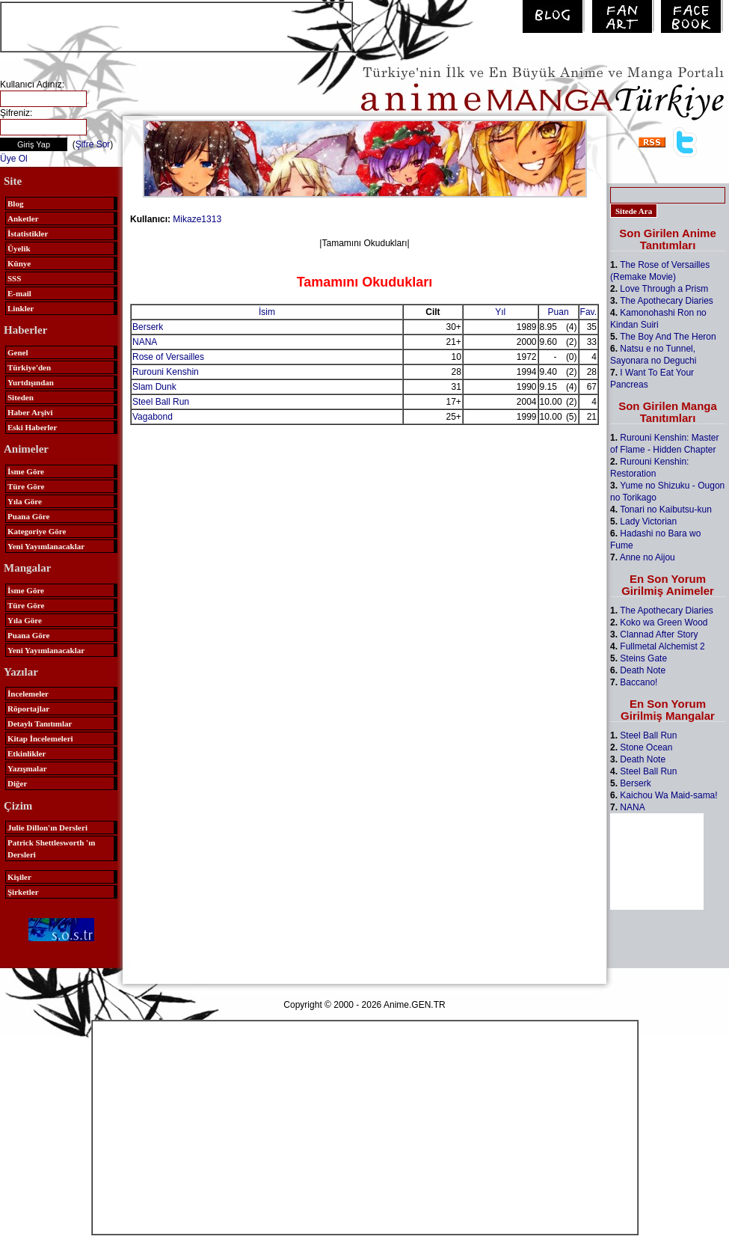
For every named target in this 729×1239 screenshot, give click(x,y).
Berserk (147, 327)
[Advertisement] (176, 25)
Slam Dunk (154, 387)
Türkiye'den (29, 367)
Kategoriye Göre (36, 531)
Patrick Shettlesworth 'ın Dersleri (51, 848)
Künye (19, 263)
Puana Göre (28, 516)
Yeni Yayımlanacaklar (45, 546)
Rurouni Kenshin (165, 372)
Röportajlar (28, 708)
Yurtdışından (30, 382)
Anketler (23, 218)
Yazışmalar (27, 768)
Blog (15, 203)
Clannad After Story (659, 634)
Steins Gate (643, 658)
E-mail (19, 293)
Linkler (20, 308)
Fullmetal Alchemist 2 (662, 646)
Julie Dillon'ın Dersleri (47, 827)
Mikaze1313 (197, 219)
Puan (558, 312)
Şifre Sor (93, 144)
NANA (144, 342)
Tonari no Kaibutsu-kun (666, 509)
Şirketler (23, 891)
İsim (267, 312)
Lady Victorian (648, 521)
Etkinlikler (26, 753)
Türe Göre (25, 486)
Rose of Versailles (168, 357)
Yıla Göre (24, 501)
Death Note (642, 670)
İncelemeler (28, 693)
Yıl (500, 312)
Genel (17, 352)
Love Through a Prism (664, 289)
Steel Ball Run (160, 402)
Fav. (588, 312)
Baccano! (638, 682)
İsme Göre (25, 471)
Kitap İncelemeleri (40, 738)
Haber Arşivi (30, 412)
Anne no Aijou (647, 557)
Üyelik (19, 248)
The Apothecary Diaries (666, 301)
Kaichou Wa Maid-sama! (668, 795)
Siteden (20, 397)
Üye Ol (14, 158)
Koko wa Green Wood (663, 622)
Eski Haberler (32, 427)
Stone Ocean (646, 747)
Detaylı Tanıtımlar (39, 723)
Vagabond (152, 417)
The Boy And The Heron (668, 336)
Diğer (17, 783)
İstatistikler (27, 233)
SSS (14, 278)
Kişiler (19, 876)
